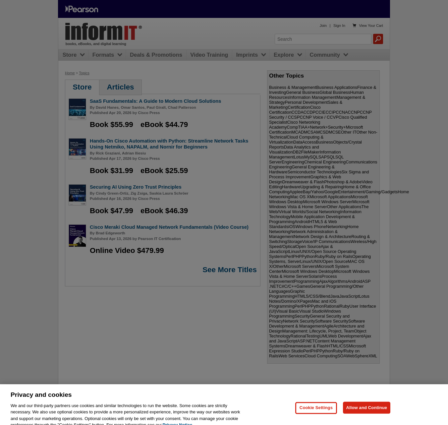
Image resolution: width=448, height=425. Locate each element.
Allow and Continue (366, 415)
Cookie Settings (316, 415)
